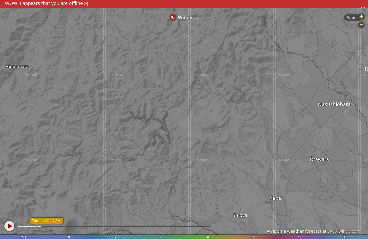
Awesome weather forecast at (313, 231)
